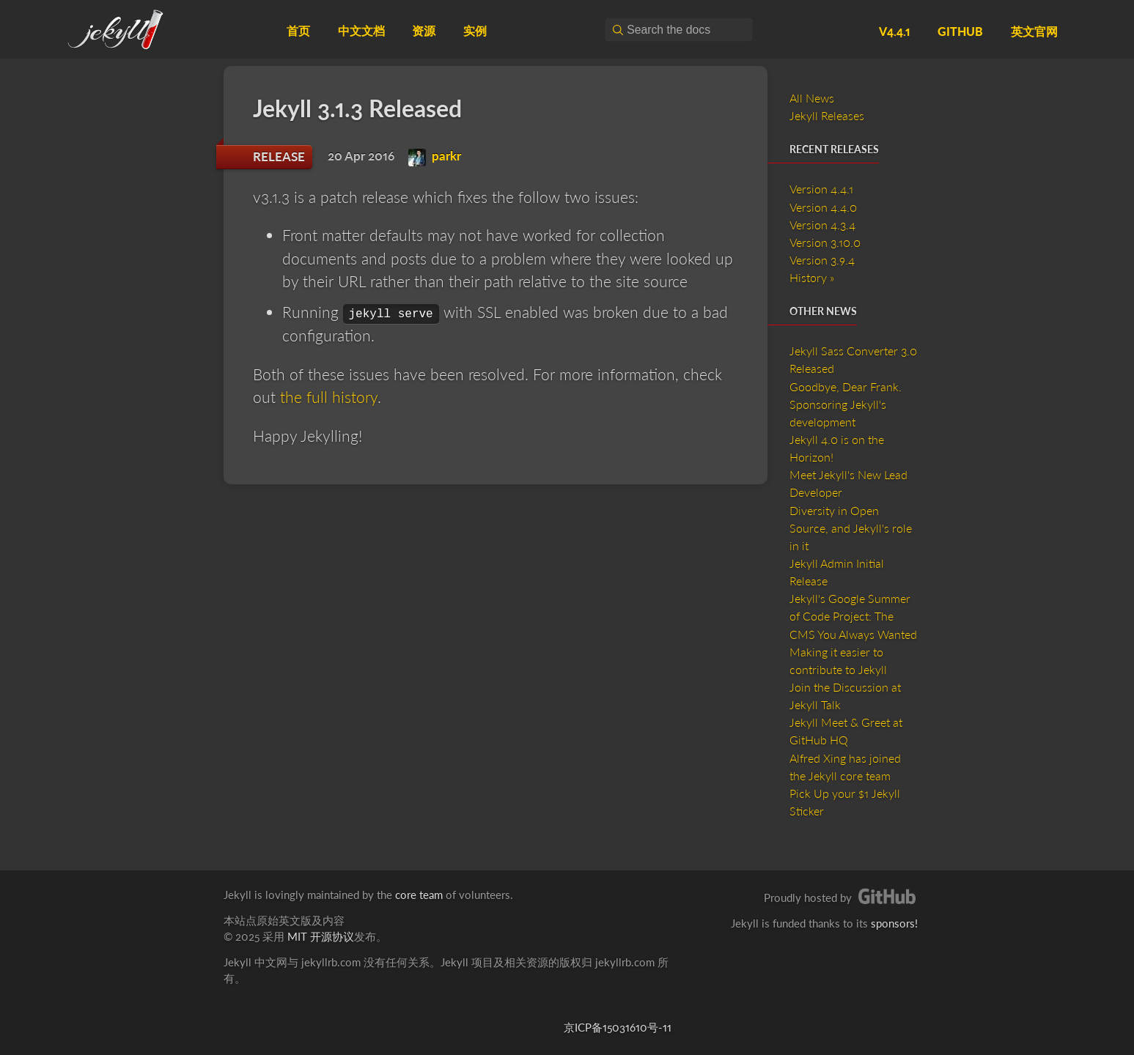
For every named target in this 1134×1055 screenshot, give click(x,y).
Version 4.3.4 (822, 225)
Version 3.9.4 (822, 260)
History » (811, 277)
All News (811, 98)
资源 (423, 30)
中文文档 (361, 30)
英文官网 (1034, 31)
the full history (329, 397)
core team (419, 894)
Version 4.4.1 (821, 189)
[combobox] (678, 29)
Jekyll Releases (826, 115)
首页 (298, 30)
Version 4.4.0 (823, 207)
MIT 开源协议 (320, 936)
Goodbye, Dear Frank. (845, 386)
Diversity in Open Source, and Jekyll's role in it (850, 527)
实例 (475, 30)
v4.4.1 (894, 31)
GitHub (960, 31)
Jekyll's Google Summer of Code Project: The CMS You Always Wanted (853, 615)
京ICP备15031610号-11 (617, 1027)
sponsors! (894, 923)
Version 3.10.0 (825, 242)
